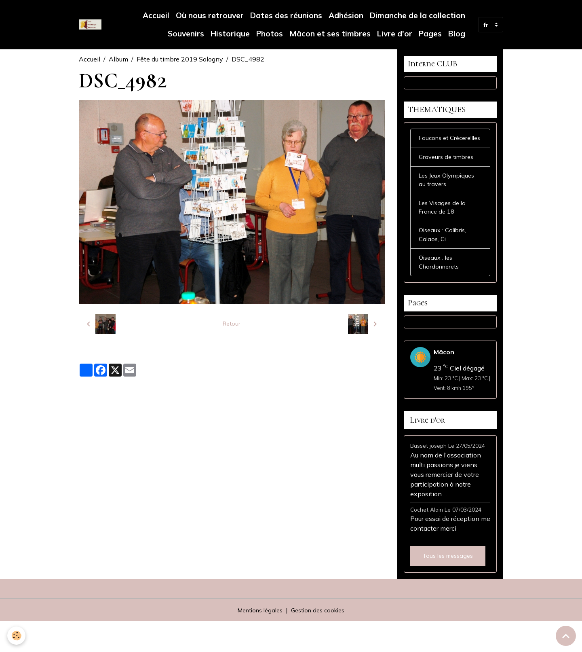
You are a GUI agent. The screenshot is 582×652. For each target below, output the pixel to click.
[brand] (90, 24)
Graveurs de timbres (448, 175)
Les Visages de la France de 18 (444, 230)
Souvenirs (185, 33)
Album (118, 59)
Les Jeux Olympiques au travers (449, 200)
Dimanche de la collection (417, 15)
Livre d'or (394, 33)
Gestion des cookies (320, 641)
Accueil (156, 15)
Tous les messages (448, 586)
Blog (456, 33)
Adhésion (346, 15)
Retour (231, 324)
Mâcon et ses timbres (330, 33)
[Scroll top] (566, 636)
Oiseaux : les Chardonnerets (441, 289)
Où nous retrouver (210, 15)
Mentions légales (257, 641)
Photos (269, 33)
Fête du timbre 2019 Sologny (180, 59)
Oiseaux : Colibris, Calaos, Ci (444, 259)
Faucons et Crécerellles (436, 151)
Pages (430, 33)
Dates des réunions (286, 15)
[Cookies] (17, 635)
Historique (230, 33)
